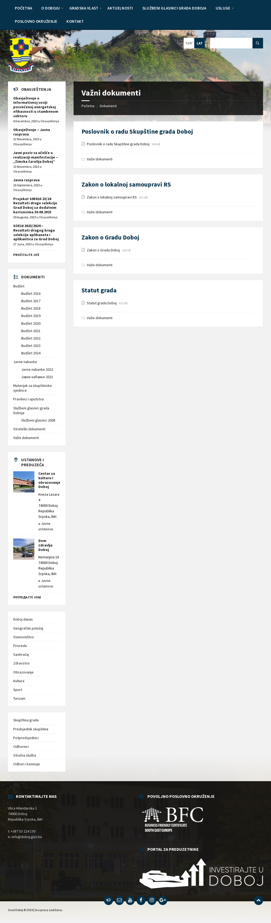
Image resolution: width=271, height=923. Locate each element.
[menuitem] (23, 8)
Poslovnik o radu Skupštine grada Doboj (137, 131)
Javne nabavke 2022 (37, 369)
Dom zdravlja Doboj (45, 545)
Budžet (18, 286)
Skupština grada (26, 720)
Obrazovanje (23, 672)
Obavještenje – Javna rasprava (31, 132)
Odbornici (21, 746)
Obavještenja (49, 121)
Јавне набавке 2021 (37, 376)
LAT (200, 43)
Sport (17, 689)
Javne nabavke (25, 361)
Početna (88, 105)
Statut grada (99, 290)
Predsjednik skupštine (30, 729)
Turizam (19, 698)
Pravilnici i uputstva (28, 399)
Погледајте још (27, 597)
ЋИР (189, 43)
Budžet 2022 (30, 338)
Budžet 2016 (30, 293)
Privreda (20, 645)
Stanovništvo (23, 637)
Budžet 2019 (30, 315)
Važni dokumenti (99, 159)
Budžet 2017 (30, 300)
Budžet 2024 (30, 353)
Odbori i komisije (26, 764)
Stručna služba (24, 755)
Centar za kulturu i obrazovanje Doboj (49, 480)
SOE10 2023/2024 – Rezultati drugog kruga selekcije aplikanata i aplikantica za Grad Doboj (36, 232)
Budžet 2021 (30, 330)
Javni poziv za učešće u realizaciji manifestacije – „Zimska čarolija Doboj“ (35, 157)
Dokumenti (108, 105)
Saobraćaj (21, 654)
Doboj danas (23, 619)
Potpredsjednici (26, 737)
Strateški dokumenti (29, 429)
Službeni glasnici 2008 (38, 420)
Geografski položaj (28, 628)
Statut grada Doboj (102, 303)
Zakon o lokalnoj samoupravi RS (126, 184)
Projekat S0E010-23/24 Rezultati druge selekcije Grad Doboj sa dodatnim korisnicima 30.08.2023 (35, 205)
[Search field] (236, 43)
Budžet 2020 (30, 323)
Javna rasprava (26, 180)
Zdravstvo (21, 663)
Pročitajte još (26, 255)
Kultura (18, 680)
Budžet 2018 (30, 308)
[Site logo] (21, 71)
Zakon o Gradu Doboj (110, 237)
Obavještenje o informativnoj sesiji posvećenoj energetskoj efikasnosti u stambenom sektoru (35, 107)
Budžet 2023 (30, 345)
